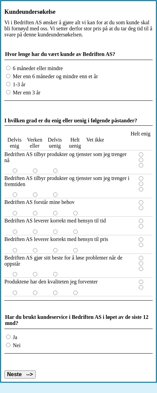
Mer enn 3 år (25, 92)
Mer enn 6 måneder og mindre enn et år (54, 76)
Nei (16, 345)
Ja (14, 337)
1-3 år (18, 84)
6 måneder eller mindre (37, 68)
